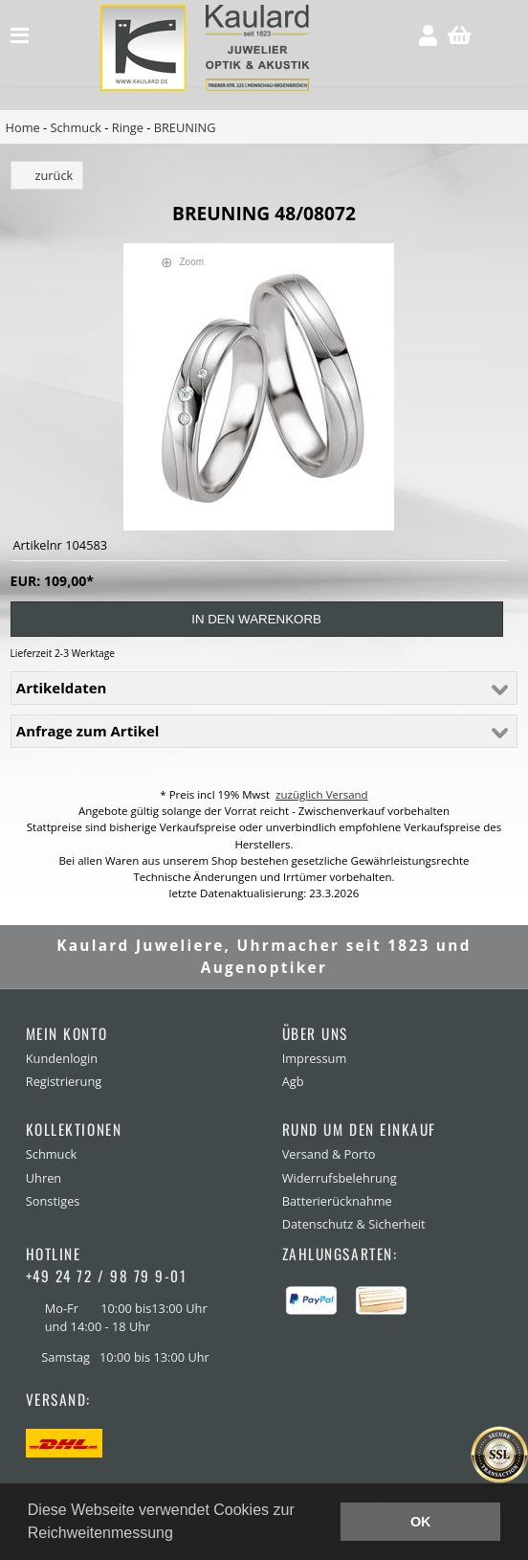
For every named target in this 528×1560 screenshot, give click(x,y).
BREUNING (185, 127)
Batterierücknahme (337, 1201)
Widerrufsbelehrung (339, 1178)
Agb (293, 1081)
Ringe (127, 127)
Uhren (43, 1178)
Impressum (314, 1058)
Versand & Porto (329, 1154)
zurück (54, 175)
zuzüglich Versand (321, 794)
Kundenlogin (62, 1058)
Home (23, 127)
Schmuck (75, 127)
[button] (180, 1535)
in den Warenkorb (256, 619)
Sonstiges (53, 1201)
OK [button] (420, 1521)
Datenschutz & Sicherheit (354, 1223)
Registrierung (63, 1081)
